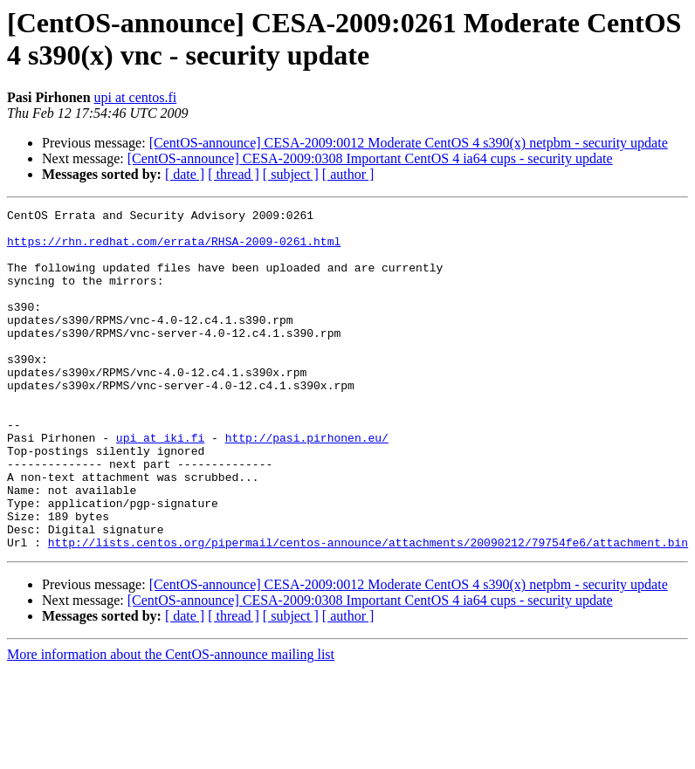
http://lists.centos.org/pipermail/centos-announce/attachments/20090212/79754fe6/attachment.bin (368, 610)
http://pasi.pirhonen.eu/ (307, 484)
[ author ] (348, 174)
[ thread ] (233, 174)
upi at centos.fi (135, 97)
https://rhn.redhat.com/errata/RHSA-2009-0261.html (174, 249)
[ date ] (184, 174)
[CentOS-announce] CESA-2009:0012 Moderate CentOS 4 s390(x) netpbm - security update (408, 142)
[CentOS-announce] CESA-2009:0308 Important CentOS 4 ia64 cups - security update (370, 158)
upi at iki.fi (160, 484)
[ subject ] (291, 174)
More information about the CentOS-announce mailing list (170, 722)
